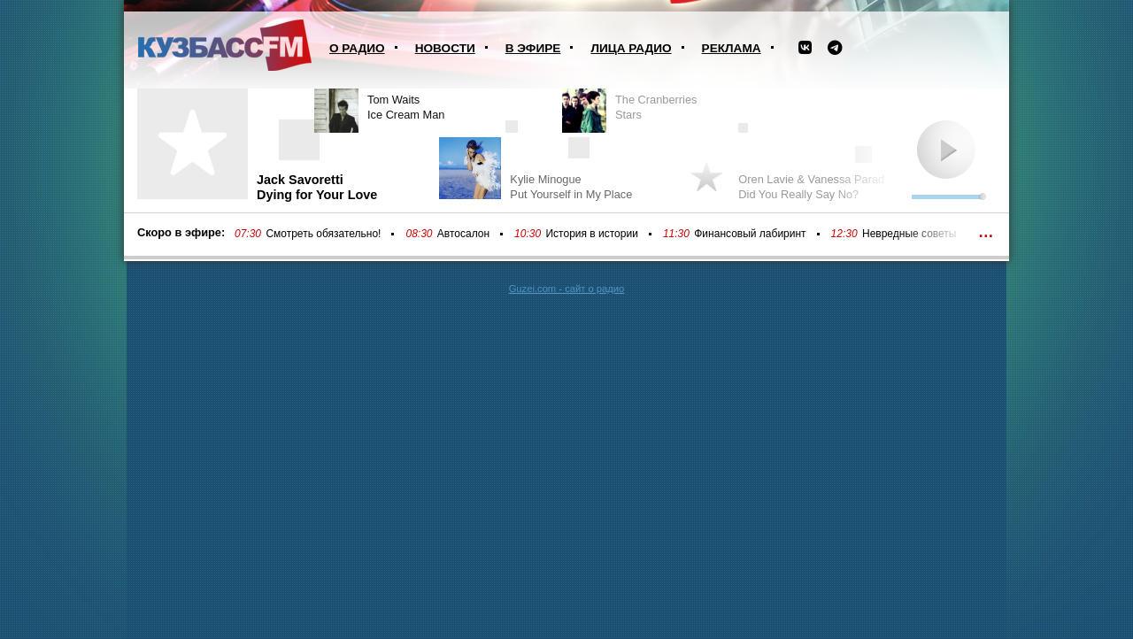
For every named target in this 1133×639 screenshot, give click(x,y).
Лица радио (630, 48)
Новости (445, 48)
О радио (357, 48)
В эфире (533, 48)
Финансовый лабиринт (749, 233)
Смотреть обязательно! (323, 233)
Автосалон (463, 233)
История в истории (591, 233)
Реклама (731, 48)
